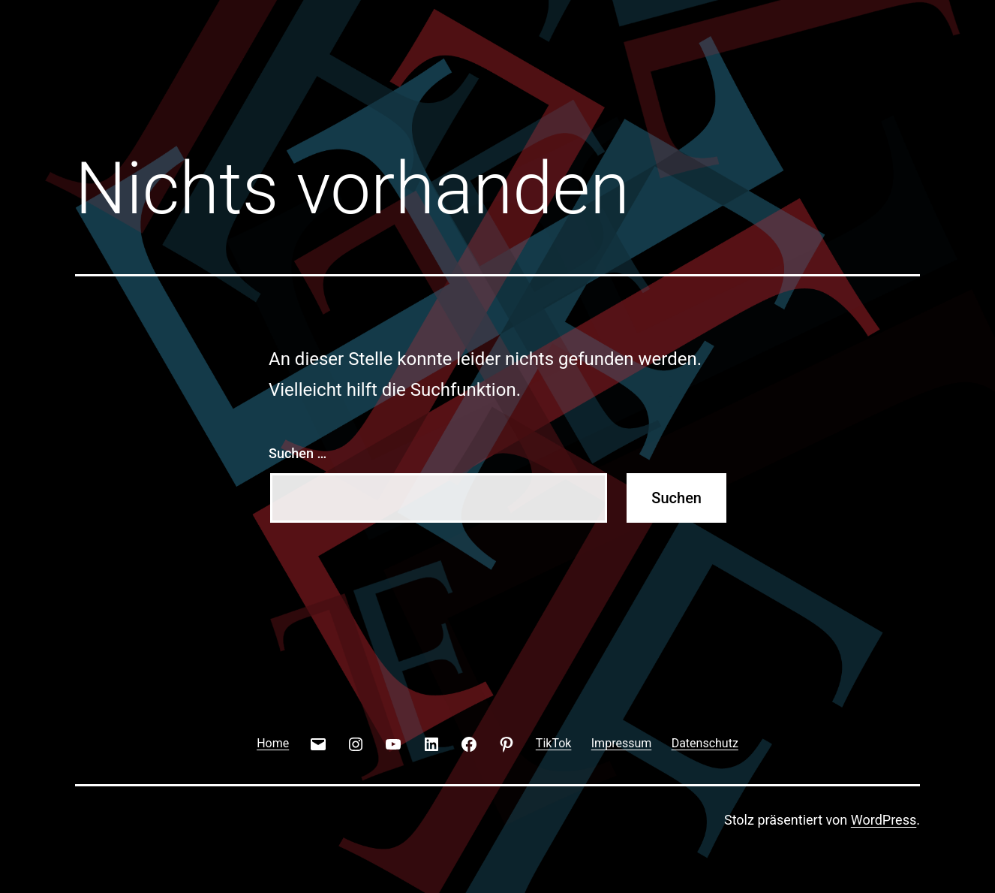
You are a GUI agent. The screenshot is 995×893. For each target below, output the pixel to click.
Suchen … (297, 453)
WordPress (883, 820)
